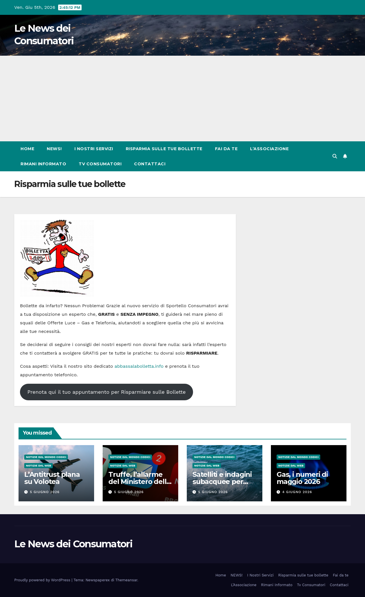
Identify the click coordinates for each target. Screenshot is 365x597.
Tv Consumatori (100, 163)
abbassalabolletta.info (139, 366)
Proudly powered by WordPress (43, 580)
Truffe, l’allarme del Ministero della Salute (139, 481)
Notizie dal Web (38, 465)
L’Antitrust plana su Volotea (52, 478)
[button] (334, 156)
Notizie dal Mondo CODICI (46, 457)
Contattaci (149, 163)
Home (27, 148)
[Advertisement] (182, 98)
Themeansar (126, 580)
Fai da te (226, 148)
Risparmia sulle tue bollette (164, 148)
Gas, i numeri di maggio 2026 (302, 478)
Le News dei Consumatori (73, 544)
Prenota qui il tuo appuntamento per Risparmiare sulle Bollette (106, 392)
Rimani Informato (43, 163)
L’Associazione (269, 148)
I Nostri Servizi (93, 148)
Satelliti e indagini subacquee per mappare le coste (222, 481)
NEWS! (54, 148)
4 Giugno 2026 (297, 492)
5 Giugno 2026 (45, 492)
